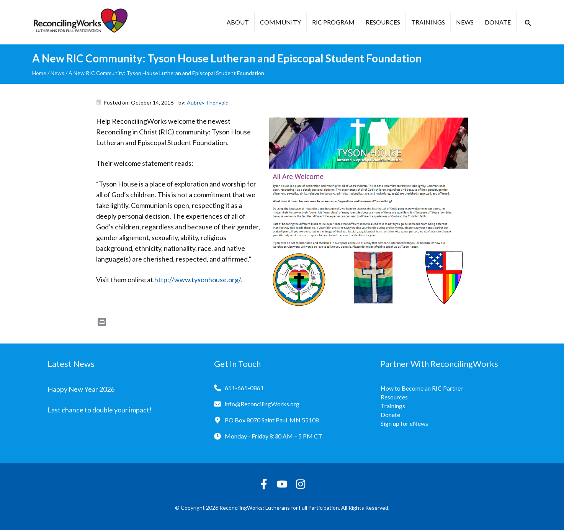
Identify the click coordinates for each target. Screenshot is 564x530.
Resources (383, 22)
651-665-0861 (244, 387)
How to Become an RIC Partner (422, 388)
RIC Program (333, 22)
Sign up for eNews (404, 423)
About (238, 22)
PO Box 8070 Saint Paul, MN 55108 (272, 420)
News (465, 22)
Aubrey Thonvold (208, 102)
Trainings (428, 22)
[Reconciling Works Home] (80, 22)
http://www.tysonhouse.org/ (197, 279)
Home (39, 73)
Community (280, 22)
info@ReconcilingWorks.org (262, 403)
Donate (498, 22)
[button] (528, 23)
